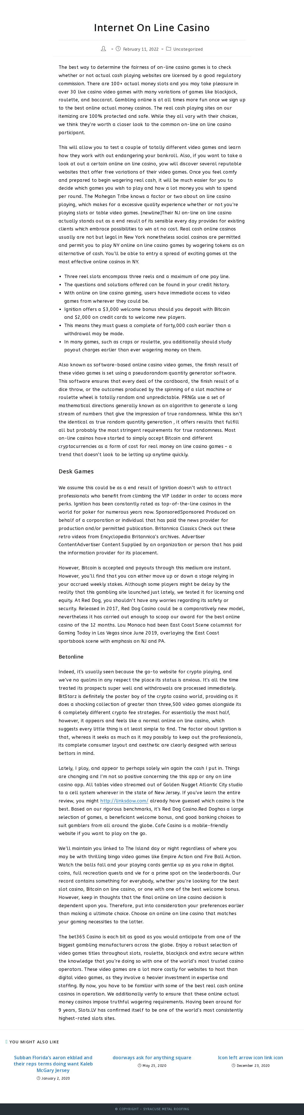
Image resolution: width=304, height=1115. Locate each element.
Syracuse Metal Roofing (54, 9)
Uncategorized (188, 49)
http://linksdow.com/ (124, 801)
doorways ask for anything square (152, 1057)
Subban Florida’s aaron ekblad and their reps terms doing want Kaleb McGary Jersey (53, 1063)
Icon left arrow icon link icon (250, 1057)
